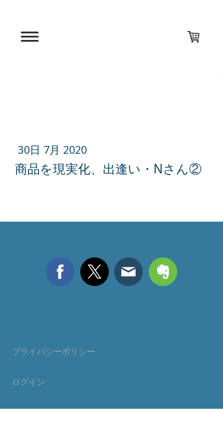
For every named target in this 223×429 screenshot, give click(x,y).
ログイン (28, 381)
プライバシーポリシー (53, 351)
